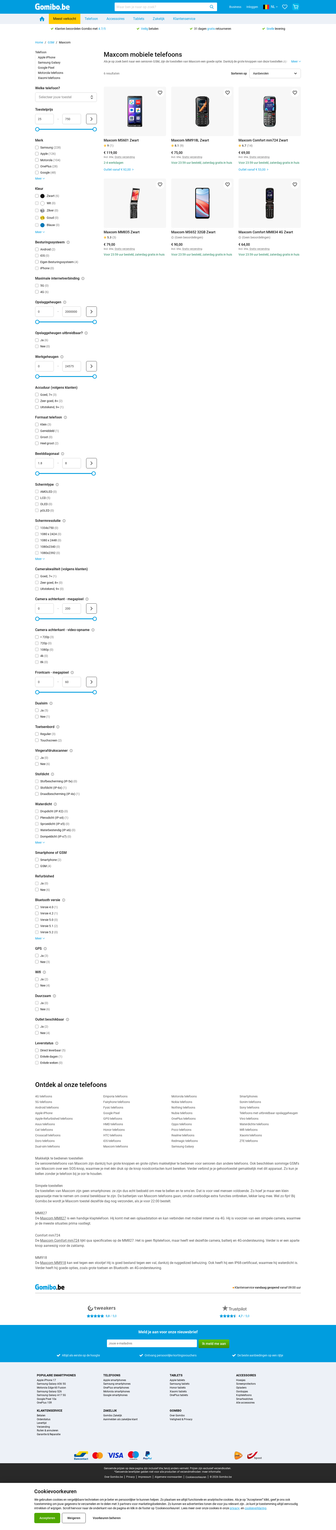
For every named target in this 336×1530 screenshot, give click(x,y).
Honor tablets (178, 1387)
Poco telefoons (181, 1129)
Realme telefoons (182, 1135)
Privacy (130, 1476)
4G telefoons (43, 1096)
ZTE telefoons (249, 1141)
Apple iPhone (46, 57)
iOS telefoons (112, 1141)
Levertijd (41, 1423)
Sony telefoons (249, 1107)
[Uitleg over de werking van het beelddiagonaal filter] (62, 453)
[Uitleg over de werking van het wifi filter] (44, 972)
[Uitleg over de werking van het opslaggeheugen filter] (64, 302)
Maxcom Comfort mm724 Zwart (263, 140)
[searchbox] (161, 7)
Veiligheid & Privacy (181, 1419)
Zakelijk (159, 19)
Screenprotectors (246, 1384)
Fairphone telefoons (116, 1102)
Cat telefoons (44, 1129)
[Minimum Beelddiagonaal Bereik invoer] (44, 463)
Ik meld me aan (214, 1344)
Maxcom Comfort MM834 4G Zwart (265, 232)
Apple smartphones (114, 1380)
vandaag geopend (267, 1287)
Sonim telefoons (250, 1102)
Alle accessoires (245, 1402)
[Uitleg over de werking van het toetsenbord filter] (58, 727)
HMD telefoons (113, 1124)
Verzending (43, 1427)
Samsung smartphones (116, 1384)
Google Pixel (46, 67)
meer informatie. (211, 1471)
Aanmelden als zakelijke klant (120, 1419)
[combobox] (165, 6)
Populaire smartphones (56, 1375)
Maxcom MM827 (53, 1218)
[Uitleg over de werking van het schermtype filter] (57, 484)
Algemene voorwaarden (168, 1476)
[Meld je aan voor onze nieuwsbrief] (152, 1343)
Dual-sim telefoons (47, 1146)
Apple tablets (177, 1380)
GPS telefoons (112, 1118)
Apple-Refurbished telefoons (54, 1118)
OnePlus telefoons (183, 1118)
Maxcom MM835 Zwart (122, 232)
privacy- (235, 1508)
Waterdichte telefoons (254, 1124)
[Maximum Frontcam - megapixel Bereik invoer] (71, 682)
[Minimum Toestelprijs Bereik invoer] (44, 119)
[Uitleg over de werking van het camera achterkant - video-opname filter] (93, 630)
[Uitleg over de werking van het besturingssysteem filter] (68, 242)
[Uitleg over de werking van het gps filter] (45, 948)
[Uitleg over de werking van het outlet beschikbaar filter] (67, 1019)
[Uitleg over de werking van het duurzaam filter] (54, 996)
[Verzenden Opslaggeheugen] (91, 312)
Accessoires (115, 19)
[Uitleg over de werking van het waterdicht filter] (55, 804)
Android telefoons (47, 1107)
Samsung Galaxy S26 (49, 1391)
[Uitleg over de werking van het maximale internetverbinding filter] (83, 278)
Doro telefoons (45, 1141)
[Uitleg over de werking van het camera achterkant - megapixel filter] (87, 599)
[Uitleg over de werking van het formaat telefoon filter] (65, 417)
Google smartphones (115, 1395)
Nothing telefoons (183, 1107)
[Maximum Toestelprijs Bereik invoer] (71, 119)
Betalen (41, 1415)
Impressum (144, 1476)
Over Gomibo (177, 1415)
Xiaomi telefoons (49, 78)
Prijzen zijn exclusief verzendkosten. (210, 1468)
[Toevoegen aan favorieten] (160, 92)
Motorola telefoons (50, 72)
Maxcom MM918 (53, 1263)
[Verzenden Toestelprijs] (91, 119)
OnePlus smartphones (116, 1387)
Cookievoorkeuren (196, 1477)
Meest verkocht (64, 19)
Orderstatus (43, 1419)
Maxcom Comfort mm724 (59, 1240)
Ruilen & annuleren (47, 1430)
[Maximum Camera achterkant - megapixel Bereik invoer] (71, 608)
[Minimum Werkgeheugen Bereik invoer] (44, 366)
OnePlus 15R (44, 1402)
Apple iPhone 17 (46, 1380)
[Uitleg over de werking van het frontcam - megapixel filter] (72, 672)
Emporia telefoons (115, 1096)
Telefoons (111, 1375)
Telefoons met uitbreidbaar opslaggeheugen (269, 1113)
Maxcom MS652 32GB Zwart (193, 232)
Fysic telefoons (113, 1107)
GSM (51, 42)
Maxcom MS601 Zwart (121, 140)
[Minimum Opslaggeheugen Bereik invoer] (44, 312)
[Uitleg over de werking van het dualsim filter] (51, 703)
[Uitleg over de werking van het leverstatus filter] (56, 1043)
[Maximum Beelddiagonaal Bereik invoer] (71, 463)
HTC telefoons (112, 1135)
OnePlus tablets (179, 1395)
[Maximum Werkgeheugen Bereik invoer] (71, 366)
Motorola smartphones (116, 1391)
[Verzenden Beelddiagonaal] (91, 463)
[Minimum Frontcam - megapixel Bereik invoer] (44, 682)
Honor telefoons (114, 1129)
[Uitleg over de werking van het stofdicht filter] (52, 774)
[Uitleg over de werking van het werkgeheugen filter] (62, 357)
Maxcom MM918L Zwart (190, 140)
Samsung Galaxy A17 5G (51, 1395)
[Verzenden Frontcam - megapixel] (91, 682)
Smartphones (249, 1096)
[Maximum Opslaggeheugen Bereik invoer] (71, 312)
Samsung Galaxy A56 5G (51, 1384)
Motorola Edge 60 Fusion (51, 1387)
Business (235, 7)
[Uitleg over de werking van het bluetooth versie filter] (63, 900)
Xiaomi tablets (178, 1391)
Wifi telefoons (249, 1129)
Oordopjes (242, 1391)
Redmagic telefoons (184, 1141)
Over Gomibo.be (113, 1476)
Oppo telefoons (181, 1124)
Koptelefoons (244, 1395)
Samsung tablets (179, 1384)
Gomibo (176, 1410)
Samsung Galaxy (49, 62)
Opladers (241, 1387)
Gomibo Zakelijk (112, 1415)
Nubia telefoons (181, 1113)
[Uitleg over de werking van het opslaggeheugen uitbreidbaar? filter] (86, 333)
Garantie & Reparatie (48, 1434)
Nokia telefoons (181, 1102)
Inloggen (252, 7)
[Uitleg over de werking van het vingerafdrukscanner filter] (71, 750)
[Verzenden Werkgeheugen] (91, 366)
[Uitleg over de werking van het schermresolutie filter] (64, 520)
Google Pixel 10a (46, 1399)
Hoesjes (240, 1380)
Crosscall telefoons (47, 1135)
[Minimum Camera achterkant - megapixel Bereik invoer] (44, 608)
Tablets (138, 19)
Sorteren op (239, 73)
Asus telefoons (45, 1124)
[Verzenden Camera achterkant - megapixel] (91, 608)
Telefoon (91, 19)
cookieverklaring (255, 1508)
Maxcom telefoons (115, 1146)
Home (39, 42)
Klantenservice (184, 19)
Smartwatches (244, 1399)
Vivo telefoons (249, 1118)
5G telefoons (43, 1102)
